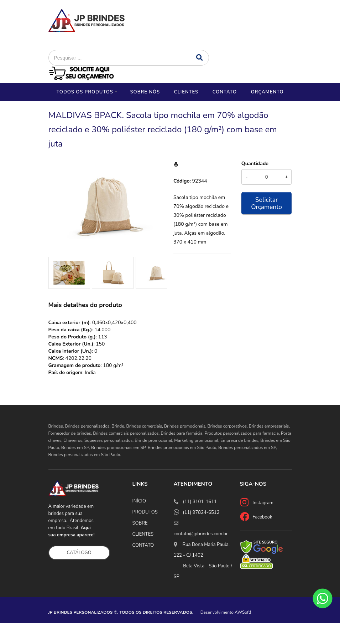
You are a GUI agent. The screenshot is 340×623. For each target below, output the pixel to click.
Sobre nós (145, 92)
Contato (225, 92)
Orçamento (267, 92)
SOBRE (140, 523)
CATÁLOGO (79, 553)
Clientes (186, 92)
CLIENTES (143, 534)
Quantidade (254, 163)
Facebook (262, 517)
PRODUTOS (145, 512)
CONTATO (143, 545)
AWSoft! (243, 612)
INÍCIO (139, 501)
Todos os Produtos (84, 92)
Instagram (262, 503)
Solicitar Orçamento (266, 203)
